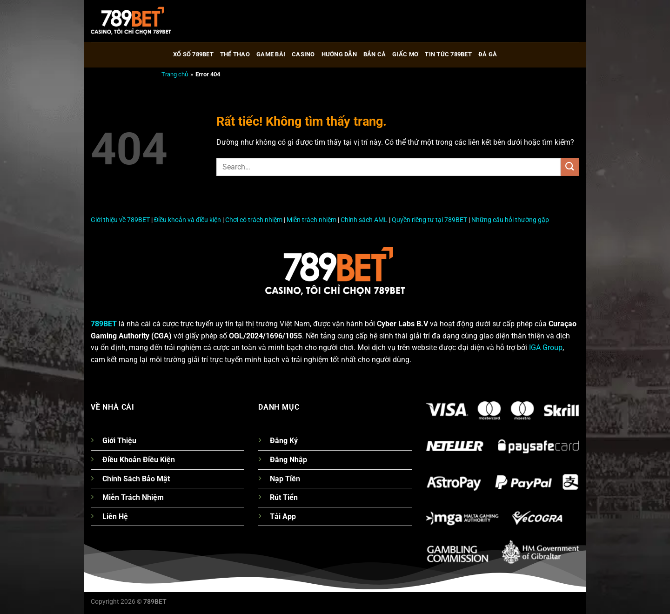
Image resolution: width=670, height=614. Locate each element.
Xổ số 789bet (193, 54)
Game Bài (270, 54)
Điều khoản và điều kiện (187, 220)
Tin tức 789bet (448, 54)
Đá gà (487, 54)
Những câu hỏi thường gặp (510, 220)
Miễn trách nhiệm (311, 220)
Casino (303, 54)
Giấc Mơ (405, 54)
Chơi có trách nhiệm (253, 220)
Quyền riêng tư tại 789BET (429, 220)
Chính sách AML (364, 220)
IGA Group (546, 347)
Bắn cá (374, 54)
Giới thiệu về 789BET (120, 220)
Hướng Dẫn (339, 54)
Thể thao (235, 54)
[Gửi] (570, 167)
